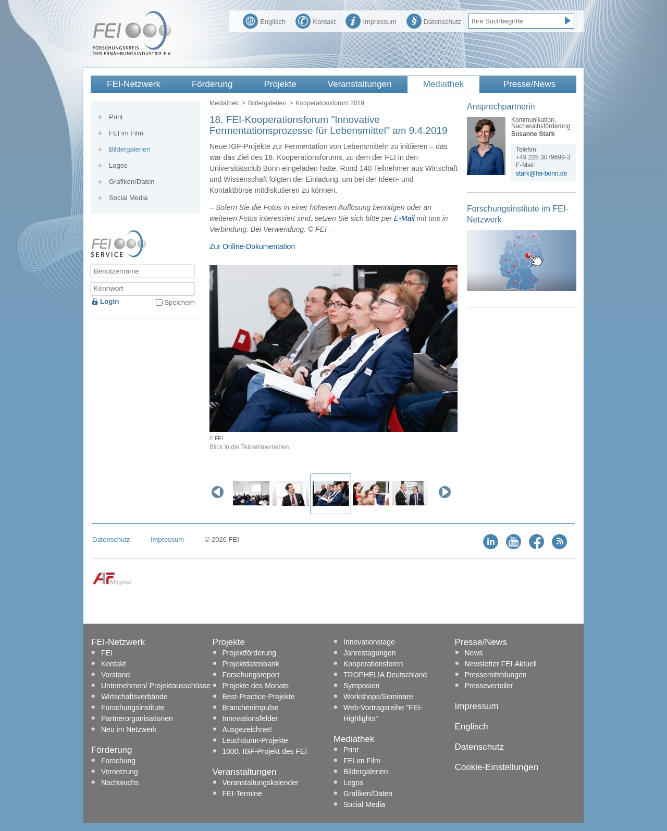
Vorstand (115, 675)
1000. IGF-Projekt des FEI (265, 751)
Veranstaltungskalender (261, 782)
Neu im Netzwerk (129, 729)
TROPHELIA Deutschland (385, 675)
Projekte (280, 84)
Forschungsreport (251, 675)
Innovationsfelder (250, 718)
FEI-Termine (242, 793)
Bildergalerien (267, 103)
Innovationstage (369, 642)
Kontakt (315, 20)
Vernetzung (119, 771)
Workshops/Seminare (378, 696)
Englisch (264, 20)
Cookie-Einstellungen (497, 767)
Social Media (128, 198)
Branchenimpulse (251, 707)
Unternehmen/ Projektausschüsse (156, 685)
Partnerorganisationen (137, 718)
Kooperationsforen (373, 664)
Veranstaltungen (360, 84)
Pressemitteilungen (496, 675)
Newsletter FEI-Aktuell (501, 664)
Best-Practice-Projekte (259, 696)
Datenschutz (433, 20)
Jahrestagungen (369, 653)
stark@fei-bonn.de (541, 173)
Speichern (179, 302)
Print (116, 117)
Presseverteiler (489, 685)
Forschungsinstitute (132, 707)
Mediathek (443, 84)
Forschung (118, 760)
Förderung (212, 84)
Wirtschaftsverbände (134, 696)
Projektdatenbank (251, 664)
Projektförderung (250, 653)
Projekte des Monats (256, 685)
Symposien (361, 685)
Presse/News (529, 84)
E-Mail (404, 218)
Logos (118, 165)
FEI (107, 653)
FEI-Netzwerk (133, 84)
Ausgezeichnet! (248, 729)
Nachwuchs (120, 782)
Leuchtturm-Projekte (255, 740)
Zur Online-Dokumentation (252, 246)
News (474, 653)
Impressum (370, 20)
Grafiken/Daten (131, 181)
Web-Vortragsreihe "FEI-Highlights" (383, 713)
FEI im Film (126, 133)
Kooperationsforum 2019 (329, 103)
